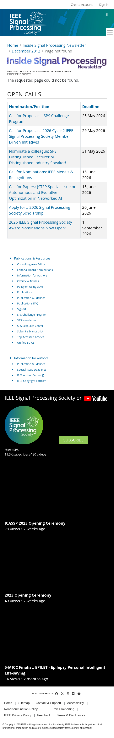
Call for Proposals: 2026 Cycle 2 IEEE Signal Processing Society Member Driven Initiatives (41, 136)
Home (12, 45)
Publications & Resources (32, 258)
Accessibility (75, 703)
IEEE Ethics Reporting (59, 709)
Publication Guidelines (31, 298)
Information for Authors (32, 275)
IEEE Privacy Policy (17, 715)
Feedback (44, 715)
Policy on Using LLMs (30, 286)
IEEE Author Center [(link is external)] (30, 375)
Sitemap (24, 703)
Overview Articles (28, 281)
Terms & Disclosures (71, 715)
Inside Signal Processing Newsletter (54, 45)
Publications (24, 292)
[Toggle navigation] (110, 32)
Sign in (104, 5)
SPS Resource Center (30, 326)
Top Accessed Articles (30, 337)
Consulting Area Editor (31, 264)
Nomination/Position (29, 106)
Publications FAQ (27, 303)
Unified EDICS (25, 342)
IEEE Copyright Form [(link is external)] (31, 381)
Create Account (82, 5)
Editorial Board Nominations (35, 270)
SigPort (21, 309)
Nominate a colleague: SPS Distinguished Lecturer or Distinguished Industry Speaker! (37, 157)
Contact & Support (48, 703)
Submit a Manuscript (30, 331)
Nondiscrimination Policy (21, 709)
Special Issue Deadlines (31, 369)
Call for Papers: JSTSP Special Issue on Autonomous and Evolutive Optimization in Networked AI (43, 192)
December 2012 (26, 51)
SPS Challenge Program (31, 314)
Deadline (90, 106)
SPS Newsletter (26, 320)
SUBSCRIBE (73, 440)
